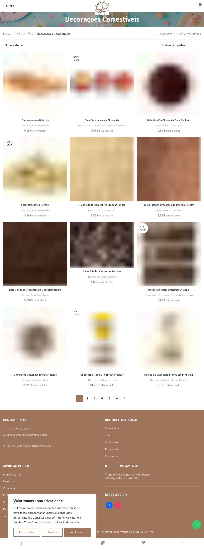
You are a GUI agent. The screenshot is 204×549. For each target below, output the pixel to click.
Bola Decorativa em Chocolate (102, 119)
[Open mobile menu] (8, 6)
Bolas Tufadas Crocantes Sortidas (102, 271)
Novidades (111, 442)
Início (6, 33)
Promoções (112, 449)
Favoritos (9, 482)
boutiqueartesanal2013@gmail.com (29, 446)
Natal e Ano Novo (117, 124)
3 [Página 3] (94, 398)
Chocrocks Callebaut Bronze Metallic (35, 375)
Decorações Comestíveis (34, 124)
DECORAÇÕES (24, 33)
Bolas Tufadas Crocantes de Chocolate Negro (35, 290)
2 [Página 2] (87, 398)
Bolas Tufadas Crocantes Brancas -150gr (102, 204)
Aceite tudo (77, 532)
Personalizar (26, 532)
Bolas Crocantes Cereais (34, 204)
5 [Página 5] (109, 398)
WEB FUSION (144, 532)
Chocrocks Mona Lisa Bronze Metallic (102, 375)
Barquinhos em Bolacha (34, 119)
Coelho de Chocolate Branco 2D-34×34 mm (169, 375)
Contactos (111, 456)
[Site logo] (102, 7)
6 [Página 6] (117, 398)
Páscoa (184, 380)
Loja (107, 435)
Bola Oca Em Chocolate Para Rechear (169, 119)
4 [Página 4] (102, 398)
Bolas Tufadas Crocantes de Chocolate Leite (169, 204)
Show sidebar (14, 45)
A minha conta (12, 475)
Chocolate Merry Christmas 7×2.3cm (169, 290)
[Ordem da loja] (181, 45)
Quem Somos (113, 428)
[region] (52, 517)
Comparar (9, 489)
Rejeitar (52, 532)
